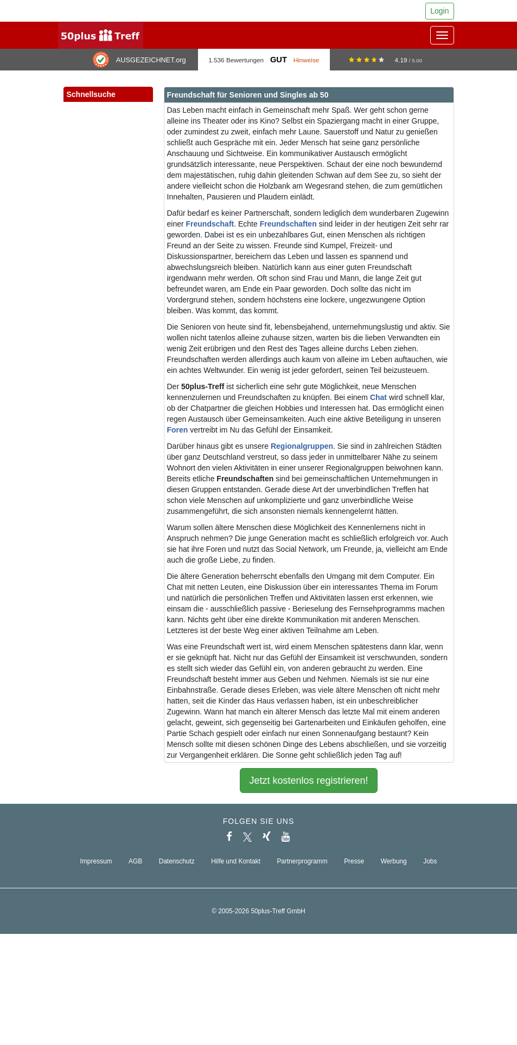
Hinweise (306, 59)
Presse (354, 861)
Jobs (430, 861)
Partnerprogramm (302, 861)
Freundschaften (288, 224)
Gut (278, 59)
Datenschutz (177, 861)
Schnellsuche (108, 95)
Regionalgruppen (302, 446)
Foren (177, 429)
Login (439, 11)
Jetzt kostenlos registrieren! (308, 780)
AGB (135, 861)
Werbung (394, 861)
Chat (378, 397)
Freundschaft (210, 224)
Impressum (96, 861)
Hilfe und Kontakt (235, 861)
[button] (133, 106)
